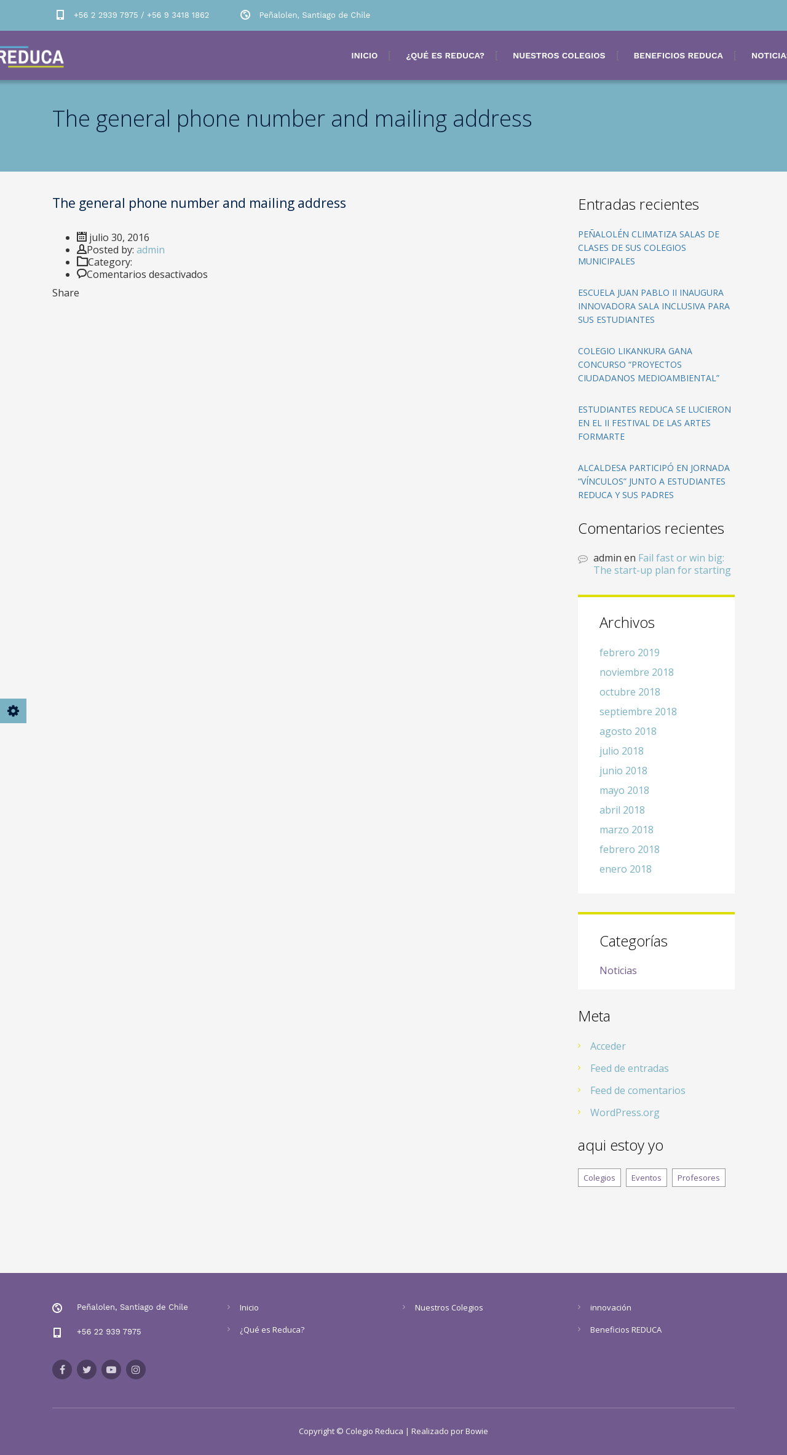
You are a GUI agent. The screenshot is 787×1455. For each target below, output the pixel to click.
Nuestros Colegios (559, 55)
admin (150, 249)
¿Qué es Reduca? (445, 55)
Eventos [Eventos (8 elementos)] (646, 1177)
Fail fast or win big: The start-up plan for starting (662, 564)
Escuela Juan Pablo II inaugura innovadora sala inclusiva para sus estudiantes (654, 306)
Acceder (608, 1046)
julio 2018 (621, 751)
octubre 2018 (629, 692)
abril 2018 (622, 810)
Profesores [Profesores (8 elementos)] (699, 1177)
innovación (610, 1307)
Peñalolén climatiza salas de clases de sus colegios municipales (648, 247)
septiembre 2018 (638, 711)
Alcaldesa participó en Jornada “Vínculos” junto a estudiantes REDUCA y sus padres (654, 481)
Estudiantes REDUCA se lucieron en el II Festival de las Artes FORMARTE (654, 422)
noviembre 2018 (636, 672)
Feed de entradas (629, 1068)
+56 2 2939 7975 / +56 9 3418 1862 (141, 15)
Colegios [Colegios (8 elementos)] (599, 1177)
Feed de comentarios (638, 1090)
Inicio (364, 55)
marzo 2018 (626, 829)
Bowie (476, 1431)
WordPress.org (625, 1112)
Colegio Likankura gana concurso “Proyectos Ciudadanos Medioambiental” (648, 364)
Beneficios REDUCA (678, 55)
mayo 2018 (624, 790)
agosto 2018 (628, 731)
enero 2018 (625, 869)
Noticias (618, 970)
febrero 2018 (629, 849)
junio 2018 (623, 770)
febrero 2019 (629, 652)
